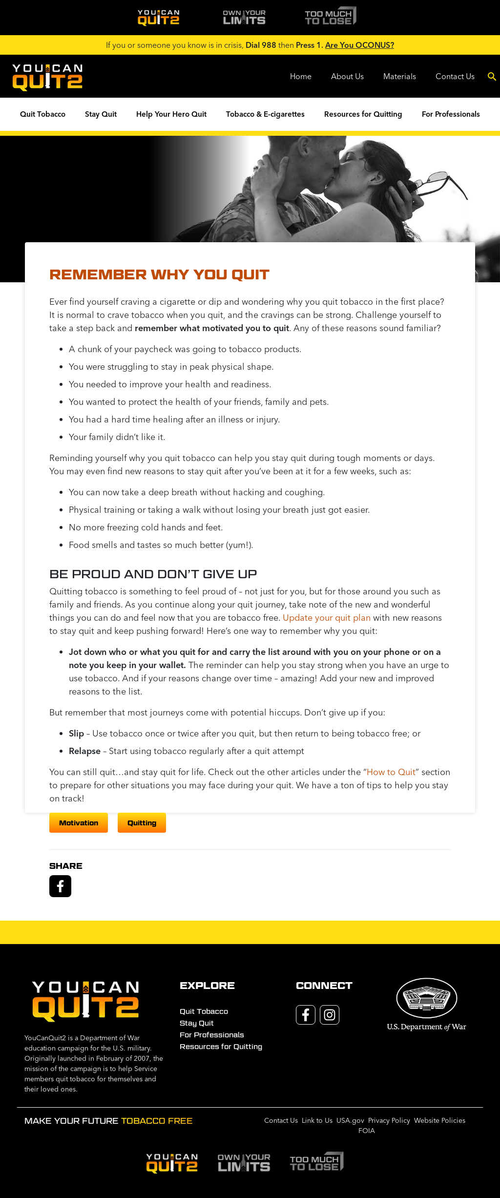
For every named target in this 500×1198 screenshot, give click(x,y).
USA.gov (350, 1120)
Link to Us (317, 1120)
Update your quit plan (327, 617)
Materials (399, 76)
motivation (78, 823)
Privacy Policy (389, 1120)
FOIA (366, 1130)
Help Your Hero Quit (171, 114)
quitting (141, 823)
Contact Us (455, 76)
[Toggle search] (492, 76)
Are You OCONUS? (359, 45)
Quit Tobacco (42, 114)
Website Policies (439, 1120)
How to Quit (391, 772)
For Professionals (451, 114)
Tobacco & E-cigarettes (265, 114)
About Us (347, 76)
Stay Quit (101, 114)
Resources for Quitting (363, 114)
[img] (158, 17)
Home (301, 76)
